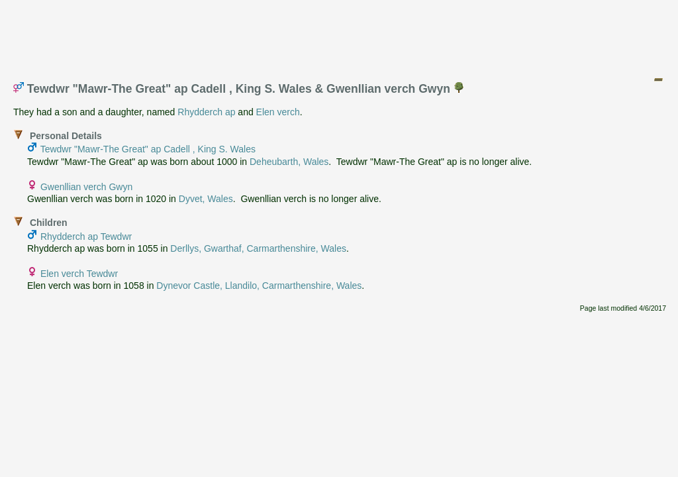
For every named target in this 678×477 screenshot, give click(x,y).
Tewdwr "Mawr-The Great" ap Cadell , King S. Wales (148, 149)
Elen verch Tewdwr (79, 273)
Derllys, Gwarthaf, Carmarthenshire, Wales (258, 248)
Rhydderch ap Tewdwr (86, 236)
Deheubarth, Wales (289, 161)
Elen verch (278, 112)
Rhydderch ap (206, 112)
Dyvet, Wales (206, 198)
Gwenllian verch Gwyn (86, 187)
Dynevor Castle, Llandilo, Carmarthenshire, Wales (259, 285)
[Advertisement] (340, 35)
